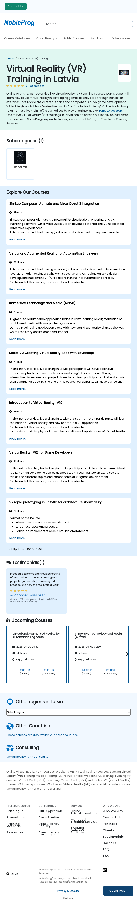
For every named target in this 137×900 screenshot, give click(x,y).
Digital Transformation (84, 812)
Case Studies (49, 817)
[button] (126, 654)
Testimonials (113, 837)
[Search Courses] (88, 24)
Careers (109, 843)
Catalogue (15, 811)
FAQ (106, 849)
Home (11, 58)
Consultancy (45, 38)
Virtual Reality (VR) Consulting (27, 757)
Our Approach (50, 811)
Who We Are (121, 38)
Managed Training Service (84, 821)
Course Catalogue (17, 38)
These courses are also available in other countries (42, 735)
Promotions (16, 817)
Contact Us (16, 6)
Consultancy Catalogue (49, 833)
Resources (15, 832)
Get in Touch (118, 891)
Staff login (68, 897)
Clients (108, 830)
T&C (106, 856)
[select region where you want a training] (68, 712)
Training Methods (13, 825)
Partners (110, 824)
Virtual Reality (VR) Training (33, 58)
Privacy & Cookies (68, 891)
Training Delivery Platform (78, 830)
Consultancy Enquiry (49, 825)
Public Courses (74, 38)
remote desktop (110, 111)
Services (97, 38)
